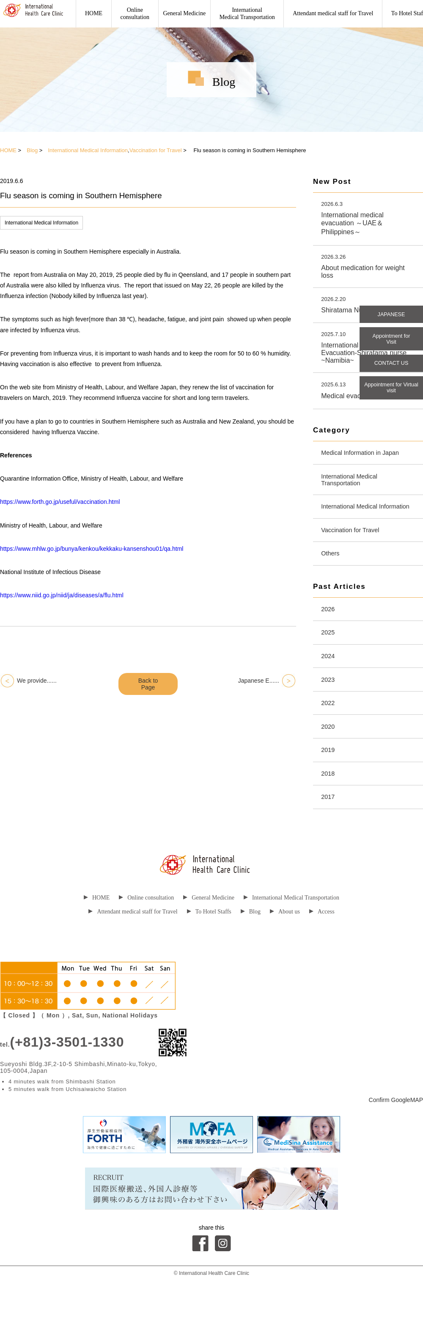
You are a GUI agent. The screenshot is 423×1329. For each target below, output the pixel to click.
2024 (329, 678)
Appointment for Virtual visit (391, 396)
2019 (329, 778)
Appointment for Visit (391, 342)
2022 (329, 728)
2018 (329, 803)
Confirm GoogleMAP (396, 1131)
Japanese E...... (258, 680)
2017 (329, 827)
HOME (93, 13)
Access (322, 943)
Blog (32, 150)
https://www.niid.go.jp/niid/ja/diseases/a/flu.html (62, 595)
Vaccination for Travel (155, 150)
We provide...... (37, 680)
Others (331, 571)
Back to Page (148, 684)
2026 (329, 628)
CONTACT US (391, 369)
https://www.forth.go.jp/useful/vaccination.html (60, 501)
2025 (329, 653)
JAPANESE (391, 315)
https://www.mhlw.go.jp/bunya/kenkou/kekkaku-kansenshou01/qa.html (91, 548)
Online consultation (146, 929)
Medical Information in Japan (364, 456)
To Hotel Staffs (209, 943)
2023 (329, 703)
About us (285, 943)
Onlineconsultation (135, 13)
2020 (329, 753)
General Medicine (184, 13)
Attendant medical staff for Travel (333, 13)
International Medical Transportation (247, 13)
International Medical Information (88, 150)
